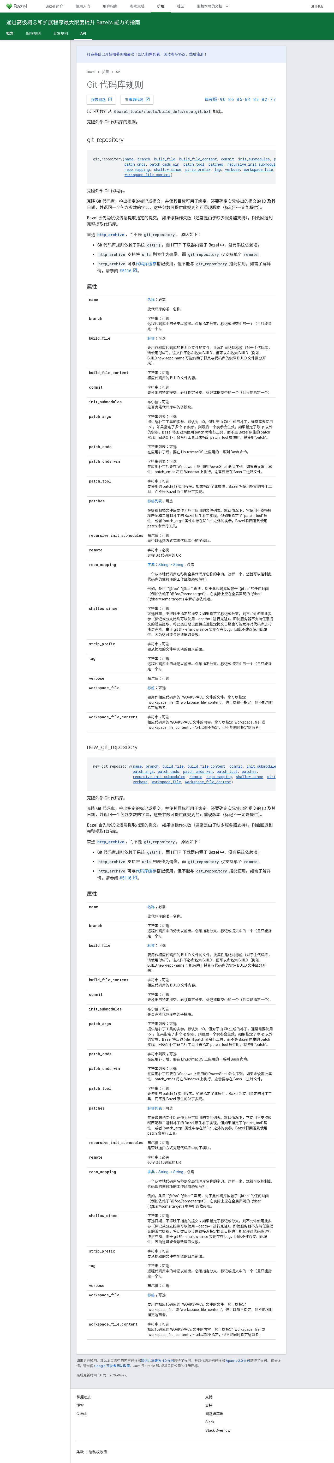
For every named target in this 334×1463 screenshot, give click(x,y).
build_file (164, 158)
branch (144, 158)
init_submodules (254, 158)
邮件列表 (152, 54)
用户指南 (110, 6)
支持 (209, 1405)
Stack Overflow (217, 1430)
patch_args (143, 771)
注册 (200, 54)
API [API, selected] (83, 33)
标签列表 (154, 501)
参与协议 (178, 54)
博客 (80, 1405)
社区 (180, 6)
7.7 (273, 99)
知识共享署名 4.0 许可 (157, 1361)
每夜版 (211, 99)
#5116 (125, 270)
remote (195, 776)
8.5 (239, 99)
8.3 (256, 99)
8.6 (231, 99)
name (129, 158)
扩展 (105, 72)
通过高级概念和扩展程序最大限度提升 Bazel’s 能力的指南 (73, 22)
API (118, 72)
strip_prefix (197, 169)
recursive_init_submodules (253, 164)
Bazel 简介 (54, 6)
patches (215, 164)
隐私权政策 (98, 1452)
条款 (80, 1452)
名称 (151, 300)
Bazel (91, 72)
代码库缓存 (146, 263)
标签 (151, 338)
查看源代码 (137, 99)
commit (227, 158)
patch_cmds (135, 164)
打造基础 (94, 54)
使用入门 (83, 6)
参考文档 (137, 6)
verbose (232, 169)
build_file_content (198, 158)
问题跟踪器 (214, 1414)
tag (217, 169)
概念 (10, 33)
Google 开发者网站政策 (112, 1366)
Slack (209, 1422)
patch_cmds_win (164, 164)
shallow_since (167, 169)
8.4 (247, 99)
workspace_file (258, 169)
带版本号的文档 (209, 6)
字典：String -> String (165, 565)
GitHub (317, 6)
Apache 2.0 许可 (238, 1361)
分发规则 (60, 33)
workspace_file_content (147, 174)
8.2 (264, 99)
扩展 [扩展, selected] (160, 6)
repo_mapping (137, 169)
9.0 (222, 99)
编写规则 (33, 33)
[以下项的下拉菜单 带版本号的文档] (229, 6)
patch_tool (193, 164)
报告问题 (101, 99)
